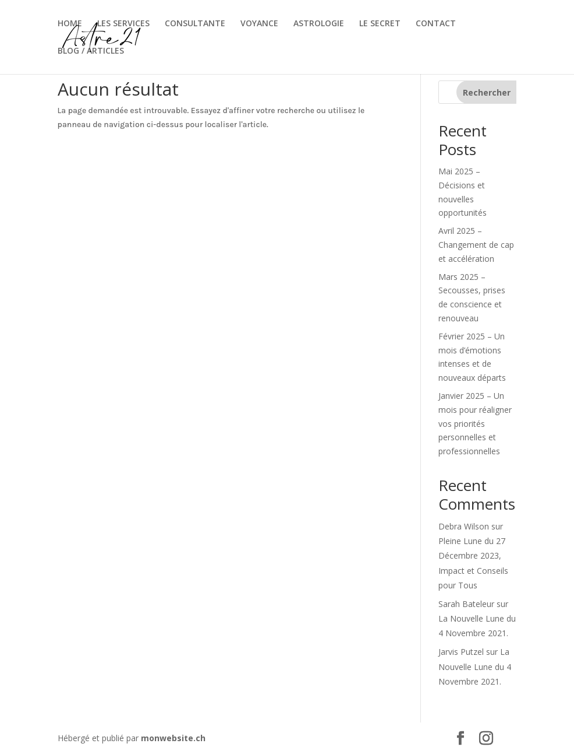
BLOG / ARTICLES (91, 51)
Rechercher (487, 92)
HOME (70, 24)
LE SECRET (380, 24)
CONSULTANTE (195, 24)
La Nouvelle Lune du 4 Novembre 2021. (474, 666)
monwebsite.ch (173, 738)
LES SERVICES (123, 24)
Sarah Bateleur (466, 603)
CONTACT (436, 24)
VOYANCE (259, 24)
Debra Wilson (463, 526)
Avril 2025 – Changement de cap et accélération (476, 244)
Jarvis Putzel (461, 651)
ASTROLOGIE (318, 24)
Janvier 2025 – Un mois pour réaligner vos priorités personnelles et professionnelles (475, 423)
